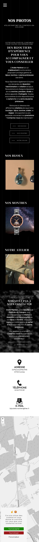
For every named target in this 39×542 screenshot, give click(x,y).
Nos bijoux (22, 126)
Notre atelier (22, 140)
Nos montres (22, 133)
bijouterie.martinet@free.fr (19, 408)
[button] (2, 419)
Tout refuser (14, 533)
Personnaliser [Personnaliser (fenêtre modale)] (14, 537)
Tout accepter (13, 529)
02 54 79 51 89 (20, 390)
